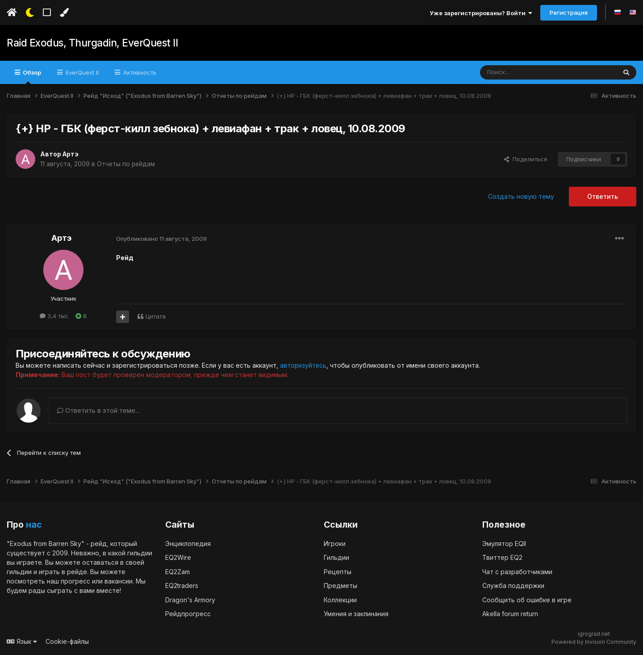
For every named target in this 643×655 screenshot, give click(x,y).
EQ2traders (181, 585)
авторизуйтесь (303, 365)
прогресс (75, 580)
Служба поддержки (513, 585)
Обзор (31, 76)
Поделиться (525, 159)
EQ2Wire (178, 557)
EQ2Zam (177, 571)
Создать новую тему (521, 196)
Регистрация (569, 12)
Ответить (602, 196)
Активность (138, 72)
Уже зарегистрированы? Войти (481, 13)
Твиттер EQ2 (502, 557)
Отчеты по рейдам (126, 164)
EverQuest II (81, 72)
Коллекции (340, 599)
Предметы (340, 585)
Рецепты (337, 571)
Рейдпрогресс (188, 613)
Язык (22, 641)
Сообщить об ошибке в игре (527, 599)
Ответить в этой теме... (98, 410)
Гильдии (336, 557)
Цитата (156, 316)
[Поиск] (527, 72)
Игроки (335, 543)
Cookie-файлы (67, 641)
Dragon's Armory (190, 599)
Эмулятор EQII (504, 543)
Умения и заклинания (356, 613)
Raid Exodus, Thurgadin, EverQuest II (91, 43)
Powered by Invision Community (593, 641)
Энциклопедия (188, 543)
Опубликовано (161, 238)
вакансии (118, 580)
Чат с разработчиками (517, 571)
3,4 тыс (54, 315)
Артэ (71, 154)
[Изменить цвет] (64, 12)
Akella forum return (510, 613)
